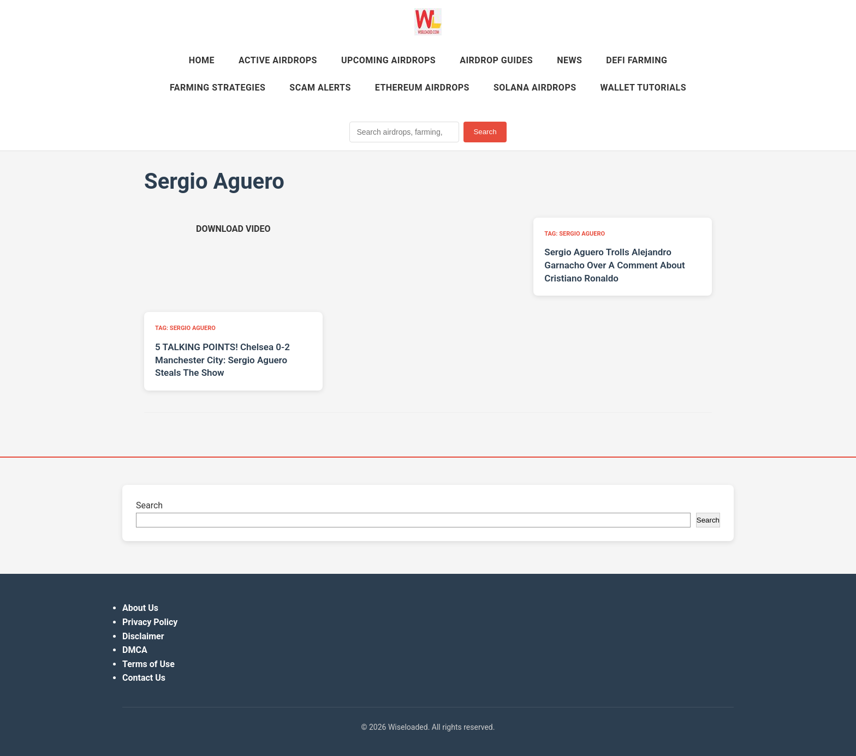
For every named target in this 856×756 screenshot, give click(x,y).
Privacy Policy (149, 622)
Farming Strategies (217, 87)
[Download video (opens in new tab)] (233, 229)
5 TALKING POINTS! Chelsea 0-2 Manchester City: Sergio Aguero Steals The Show (222, 360)
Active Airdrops (278, 60)
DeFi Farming (636, 60)
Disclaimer (143, 636)
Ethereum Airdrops (422, 87)
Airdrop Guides (496, 60)
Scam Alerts (319, 87)
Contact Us (143, 678)
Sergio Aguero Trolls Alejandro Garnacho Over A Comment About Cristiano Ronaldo (614, 265)
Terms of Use (148, 664)
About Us (140, 608)
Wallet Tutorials (643, 87)
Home (202, 60)
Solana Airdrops (535, 87)
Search (484, 132)
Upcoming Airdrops (388, 60)
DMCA (134, 650)
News (569, 60)
